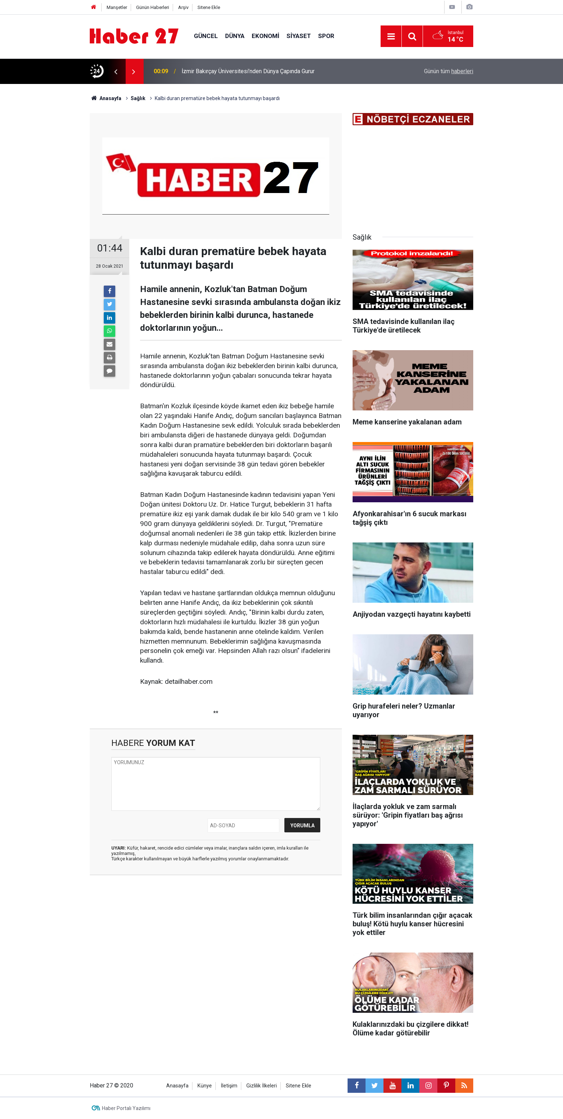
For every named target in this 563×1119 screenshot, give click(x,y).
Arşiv (183, 7)
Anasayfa (177, 1086)
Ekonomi (265, 35)
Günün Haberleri (152, 7)
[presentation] (116, 71)
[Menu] (391, 36)
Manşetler (117, 7)
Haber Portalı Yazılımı (126, 1108)
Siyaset (299, 35)
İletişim (229, 1086)
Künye (204, 1086)
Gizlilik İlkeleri (261, 1086)
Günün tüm (448, 71)
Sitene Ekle (208, 7)
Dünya (235, 35)
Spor (326, 35)
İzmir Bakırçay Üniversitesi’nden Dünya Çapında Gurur (248, 71)
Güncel (206, 35)
